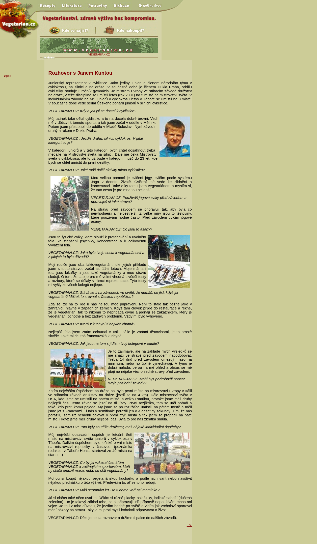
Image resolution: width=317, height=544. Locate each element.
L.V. (189, 525)
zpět (7, 76)
